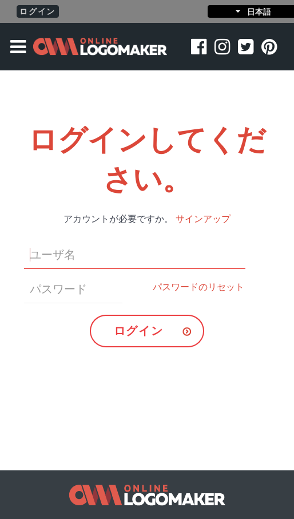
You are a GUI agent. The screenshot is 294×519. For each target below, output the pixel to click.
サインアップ (203, 218)
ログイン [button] (37, 11)
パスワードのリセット (198, 287)
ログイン (138, 331)
